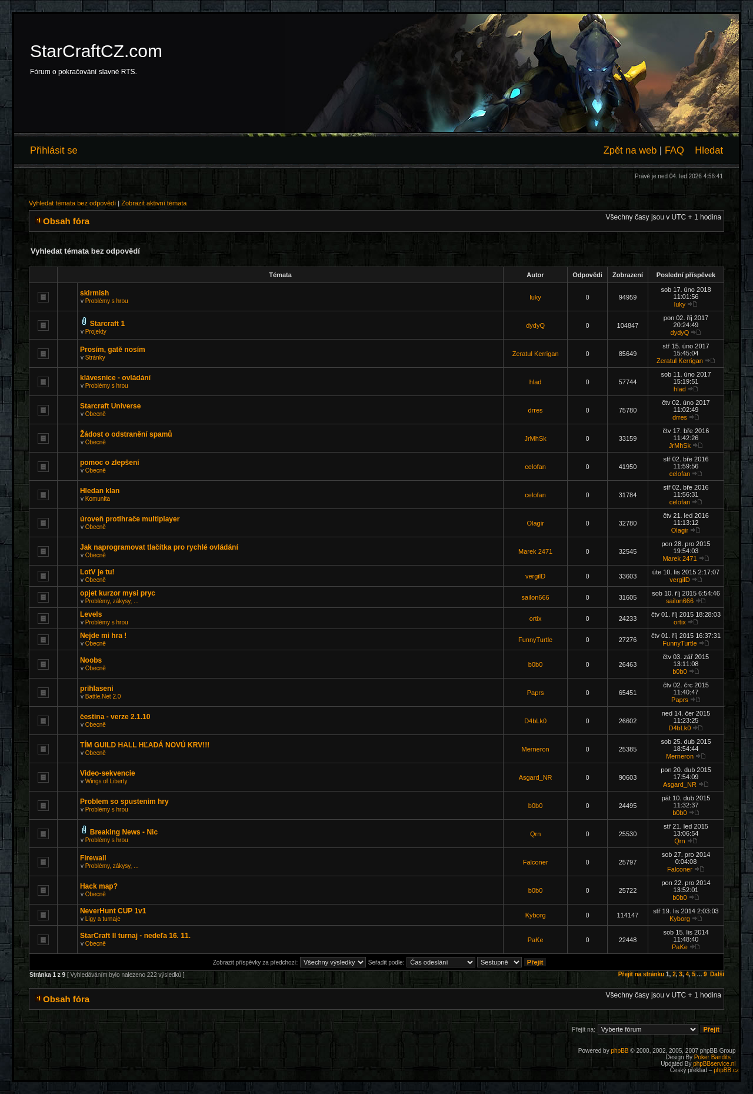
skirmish (94, 293)
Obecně (95, 414)
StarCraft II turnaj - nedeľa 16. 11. (135, 936)
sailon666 (535, 597)
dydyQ (535, 325)
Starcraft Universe (110, 406)
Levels (91, 614)
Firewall (93, 858)
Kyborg (535, 915)
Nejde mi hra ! (103, 635)
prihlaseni (97, 688)
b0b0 (535, 664)
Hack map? (99, 886)
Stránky (95, 357)
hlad (535, 381)
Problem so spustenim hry (124, 801)
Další (717, 974)
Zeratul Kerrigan (535, 353)
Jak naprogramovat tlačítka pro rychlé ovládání (159, 547)
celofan (535, 466)
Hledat (709, 150)
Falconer (535, 862)
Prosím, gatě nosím (112, 349)
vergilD (535, 576)
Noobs (91, 660)
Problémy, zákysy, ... (112, 601)
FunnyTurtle (535, 639)
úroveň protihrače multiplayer (129, 519)
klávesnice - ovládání (115, 378)
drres (535, 410)
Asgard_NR (535, 777)
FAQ (674, 150)
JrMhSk (535, 438)
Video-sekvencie (107, 773)
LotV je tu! (97, 572)
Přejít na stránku (641, 974)
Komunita (97, 499)
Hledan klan (99, 491)
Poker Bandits (712, 1057)
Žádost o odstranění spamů (126, 434)
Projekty (95, 331)
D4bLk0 (535, 720)
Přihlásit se (54, 150)
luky (535, 297)
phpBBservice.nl (714, 1063)
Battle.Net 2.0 (103, 696)
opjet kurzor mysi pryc (117, 593)
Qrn (535, 833)
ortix (535, 618)
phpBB (619, 1051)
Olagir (535, 523)
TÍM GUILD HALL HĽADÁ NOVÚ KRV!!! (144, 745)
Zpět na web (630, 150)
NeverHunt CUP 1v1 (113, 911)
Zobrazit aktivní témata (153, 203)
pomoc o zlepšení (109, 462)
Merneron (535, 749)
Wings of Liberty (106, 781)
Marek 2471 (535, 551)
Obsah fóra (66, 221)
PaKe (536, 939)
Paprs (535, 692)
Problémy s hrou (106, 301)
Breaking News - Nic (124, 832)
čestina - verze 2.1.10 (115, 717)
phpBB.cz (726, 1070)
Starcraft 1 (107, 324)
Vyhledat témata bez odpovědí (72, 203)
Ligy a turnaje (103, 919)
